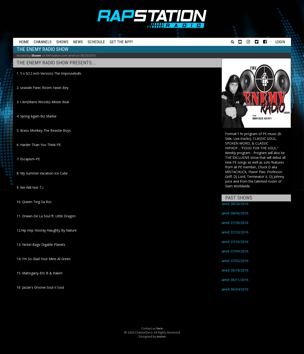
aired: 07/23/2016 (235, 232)
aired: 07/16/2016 (235, 241)
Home (24, 41)
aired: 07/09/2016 (235, 251)
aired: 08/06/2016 (235, 213)
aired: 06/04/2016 (235, 289)
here (160, 328)
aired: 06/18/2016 (235, 270)
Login (280, 41)
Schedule (96, 41)
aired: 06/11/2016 (235, 279)
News (78, 41)
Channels (43, 41)
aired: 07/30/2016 (235, 222)
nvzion (161, 336)
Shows (62, 41)
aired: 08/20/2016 (235, 203)
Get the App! (121, 41)
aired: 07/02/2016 (235, 260)
